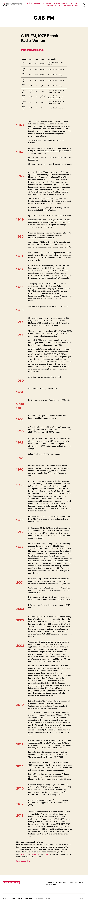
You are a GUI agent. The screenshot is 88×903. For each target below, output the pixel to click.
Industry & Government (69, 3)
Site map (16, 883)
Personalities (55, 3)
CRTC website (24, 855)
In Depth (41, 5)
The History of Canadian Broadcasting (22, 898)
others (47, 855)
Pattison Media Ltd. (35, 50)
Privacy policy (8, 883)
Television (44, 3)
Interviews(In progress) (70, 5)
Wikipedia (36, 855)
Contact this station (23, 861)
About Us (57, 5)
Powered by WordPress (44, 898)
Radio (37, 3)
